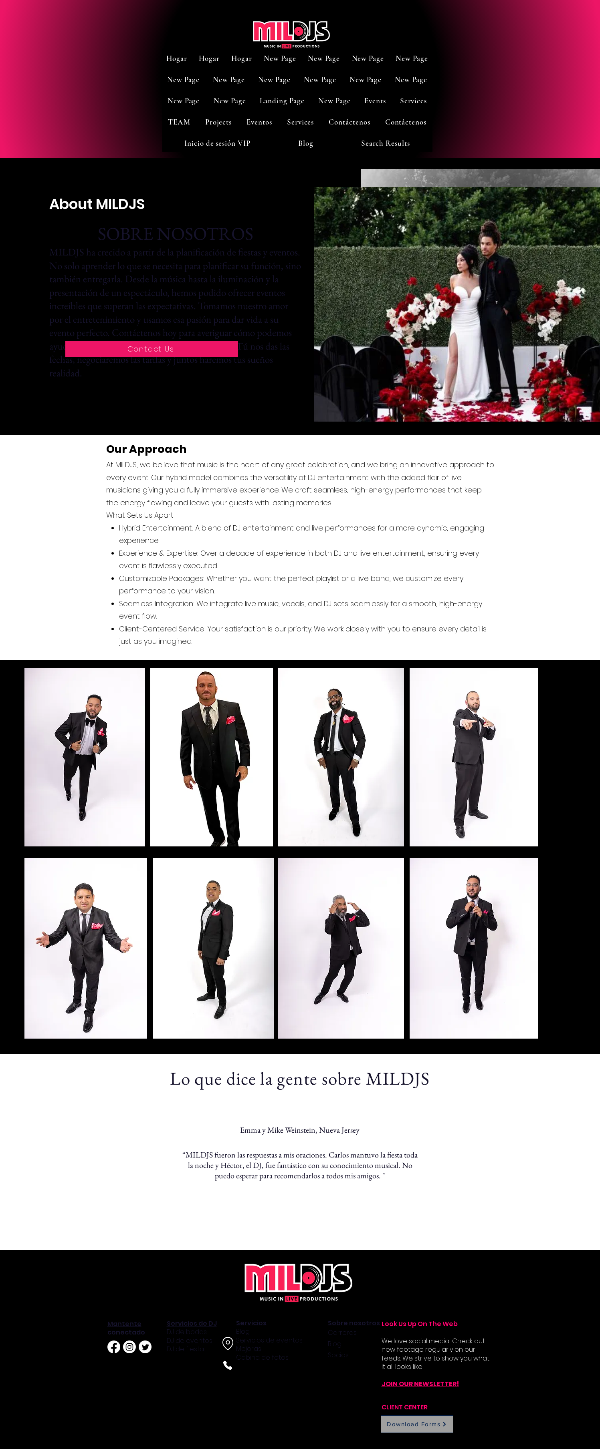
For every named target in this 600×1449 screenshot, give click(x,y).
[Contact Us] (151, 349)
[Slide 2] (300, 1230)
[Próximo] (557, 1179)
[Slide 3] (309, 1230)
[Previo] (43, 1179)
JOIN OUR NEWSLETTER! (420, 1384)
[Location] (228, 1343)
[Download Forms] (417, 1424)
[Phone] (227, 1365)
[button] (375, 101)
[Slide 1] (291, 1230)
